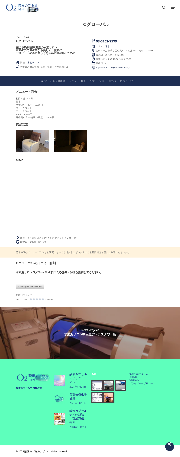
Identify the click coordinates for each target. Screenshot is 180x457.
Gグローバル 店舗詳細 (53, 81)
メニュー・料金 (77, 81)
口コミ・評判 (127, 81)
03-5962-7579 (106, 41)
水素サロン (33, 62)
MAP (102, 81)
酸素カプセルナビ (34, 451)
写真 (92, 81)
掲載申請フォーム (138, 374)
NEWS (112, 81)
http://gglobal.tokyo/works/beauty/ (113, 67)
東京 (107, 46)
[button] (173, 7)
